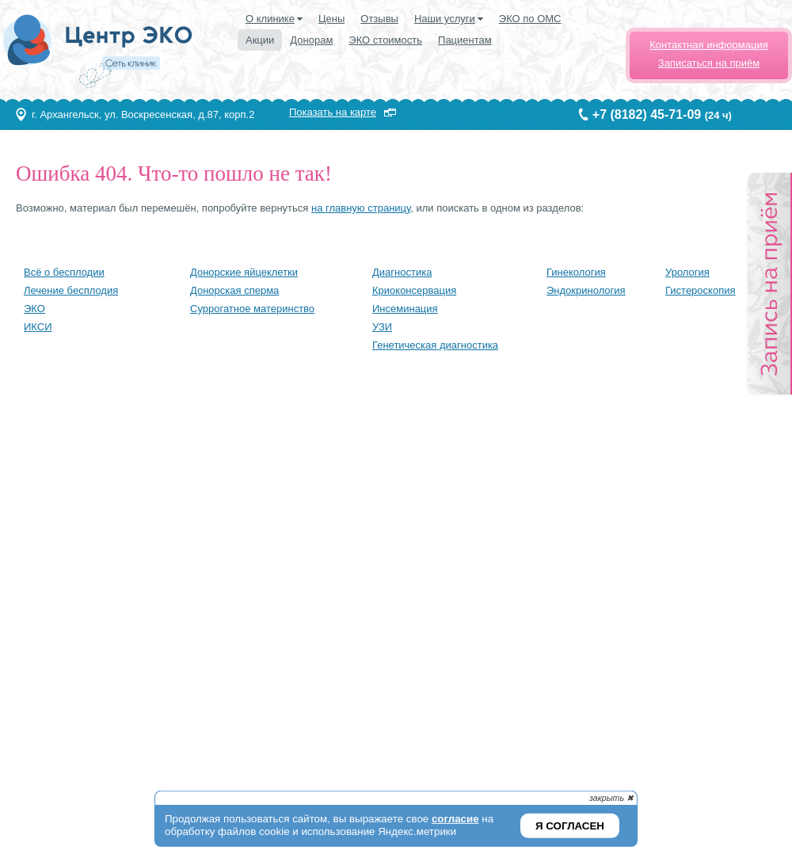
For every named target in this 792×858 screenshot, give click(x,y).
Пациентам (465, 40)
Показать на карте (332, 112)
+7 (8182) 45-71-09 (646, 114)
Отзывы (379, 19)
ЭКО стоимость (385, 40)
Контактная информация (708, 45)
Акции (260, 40)
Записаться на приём (709, 63)
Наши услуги (444, 19)
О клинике (270, 19)
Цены (331, 19)
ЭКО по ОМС (530, 19)
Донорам (311, 40)
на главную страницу (360, 208)
